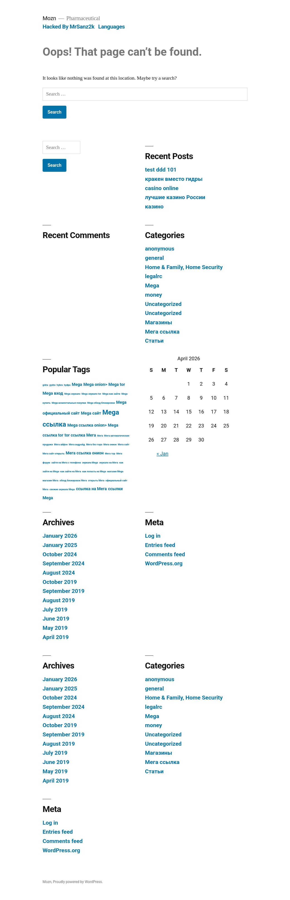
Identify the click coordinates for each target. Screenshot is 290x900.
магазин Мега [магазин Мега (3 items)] (50, 480)
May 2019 (55, 628)
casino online (162, 188)
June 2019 (56, 618)
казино (154, 206)
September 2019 (64, 591)
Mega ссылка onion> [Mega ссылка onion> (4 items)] (87, 425)
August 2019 (59, 600)
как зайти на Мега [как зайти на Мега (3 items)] (70, 471)
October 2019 (60, 582)
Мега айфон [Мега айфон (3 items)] (61, 444)
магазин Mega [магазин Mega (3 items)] (115, 471)
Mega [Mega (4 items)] (77, 384)
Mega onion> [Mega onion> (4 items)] (95, 384)
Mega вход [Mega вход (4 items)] (53, 393)
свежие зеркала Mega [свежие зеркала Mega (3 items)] (62, 489)
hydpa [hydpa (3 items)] (67, 385)
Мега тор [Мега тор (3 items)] (110, 453)
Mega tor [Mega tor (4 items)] (117, 384)
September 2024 (64, 563)
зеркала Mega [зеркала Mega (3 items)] (90, 462)
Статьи (154, 340)
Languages (111, 26)
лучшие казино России (175, 197)
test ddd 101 (161, 169)
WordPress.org (164, 563)
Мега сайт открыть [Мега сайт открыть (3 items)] (54, 453)
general (154, 258)
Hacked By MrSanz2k (68, 26)
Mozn (49, 18)
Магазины (158, 322)
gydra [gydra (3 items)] (52, 385)
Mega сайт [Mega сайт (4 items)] (91, 413)
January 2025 (60, 545)
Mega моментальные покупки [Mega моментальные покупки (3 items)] (69, 402)
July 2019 (55, 609)
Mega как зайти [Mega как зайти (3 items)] (111, 393)
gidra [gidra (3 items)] (45, 385)
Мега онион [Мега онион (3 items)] (110, 444)
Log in (152, 535)
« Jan (162, 453)
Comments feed (165, 554)
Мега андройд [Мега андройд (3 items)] (77, 444)
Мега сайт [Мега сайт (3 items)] (123, 444)
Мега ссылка (162, 331)
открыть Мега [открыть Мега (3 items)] (96, 480)
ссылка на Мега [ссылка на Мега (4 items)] (91, 488)
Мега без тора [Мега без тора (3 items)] (94, 444)
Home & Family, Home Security (184, 267)
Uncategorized (163, 304)
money (153, 294)
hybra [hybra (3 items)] (60, 385)
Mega (152, 285)
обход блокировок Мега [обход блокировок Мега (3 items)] (73, 480)
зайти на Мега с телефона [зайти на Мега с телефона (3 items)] (66, 462)
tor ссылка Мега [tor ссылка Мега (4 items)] (80, 435)
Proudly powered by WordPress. (78, 882)
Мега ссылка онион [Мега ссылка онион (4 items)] (85, 453)
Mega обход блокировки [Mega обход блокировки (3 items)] (101, 402)
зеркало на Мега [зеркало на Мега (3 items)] (108, 462)
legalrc (153, 276)
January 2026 (60, 535)
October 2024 (60, 554)
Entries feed (160, 545)
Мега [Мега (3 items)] (100, 435)
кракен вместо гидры (174, 179)
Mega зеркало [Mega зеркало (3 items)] (72, 393)
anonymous (159, 248)
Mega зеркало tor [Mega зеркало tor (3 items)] (91, 393)
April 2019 (56, 637)
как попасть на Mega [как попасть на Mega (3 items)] (94, 471)
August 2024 (59, 572)
